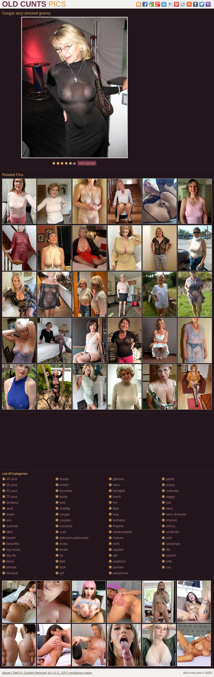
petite (168, 479)
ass (7, 520)
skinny (168, 526)
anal (7, 508)
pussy (168, 485)
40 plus (9, 479)
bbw (7, 532)
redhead (170, 491)
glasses (116, 479)
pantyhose (118, 573)
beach (9, 538)
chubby (62, 508)
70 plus (9, 496)
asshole (10, 526)
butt (60, 502)
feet (60, 561)
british (62, 485)
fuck (60, 567)
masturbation (120, 532)
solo (167, 538)
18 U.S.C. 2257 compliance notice (69, 672)
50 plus (9, 485)
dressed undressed (71, 538)
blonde (9, 567)
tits (166, 549)
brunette (63, 491)
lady (114, 508)
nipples (116, 549)
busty (61, 496)
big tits (9, 555)
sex (166, 502)
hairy (114, 485)
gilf (59, 573)
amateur (10, 502)
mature (116, 538)
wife (167, 561)
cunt (60, 532)
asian (8, 514)
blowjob (10, 573)
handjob (117, 491)
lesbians (117, 520)
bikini (8, 561)
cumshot (63, 526)
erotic (61, 544)
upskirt (169, 555)
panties (116, 567)
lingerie (116, 526)
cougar (62, 514)
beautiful (10, 544)
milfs (114, 544)
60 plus (9, 491)
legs (114, 514)
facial (61, 549)
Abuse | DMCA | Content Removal (24, 672)
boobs (62, 479)
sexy (167, 508)
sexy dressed (174, 514)
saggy (168, 496)
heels (115, 496)
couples (63, 520)
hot (113, 502)
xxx (166, 567)
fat (59, 555)
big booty (11, 549)
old (113, 555)
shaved (169, 520)
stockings (171, 544)
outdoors (117, 561)
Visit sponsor (86, 163)
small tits (170, 532)
